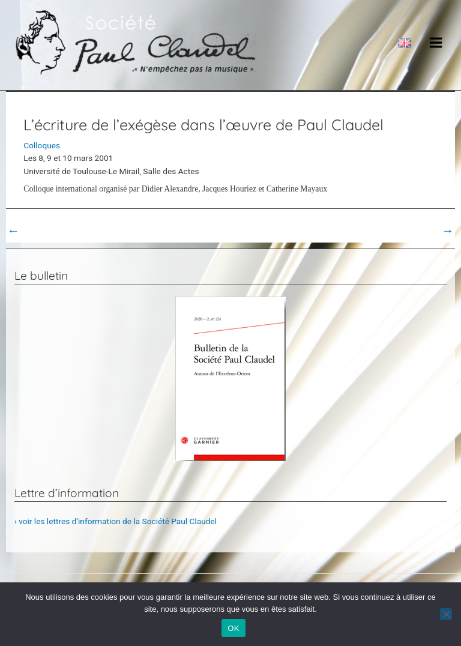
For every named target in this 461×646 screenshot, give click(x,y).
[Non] (446, 614)
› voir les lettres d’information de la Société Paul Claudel (115, 521)
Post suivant (424, 230)
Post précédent (42, 230)
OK (233, 628)
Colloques (41, 145)
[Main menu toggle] (436, 42)
